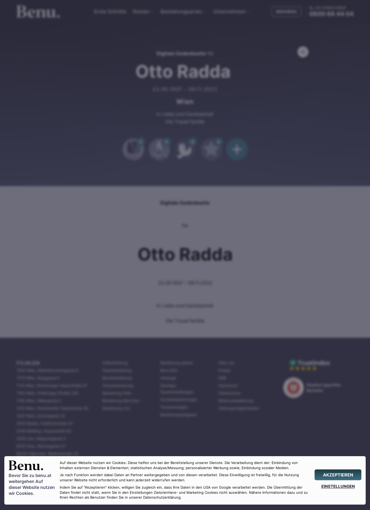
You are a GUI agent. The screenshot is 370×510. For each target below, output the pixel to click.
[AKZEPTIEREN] (338, 474)
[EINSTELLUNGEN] (338, 486)
